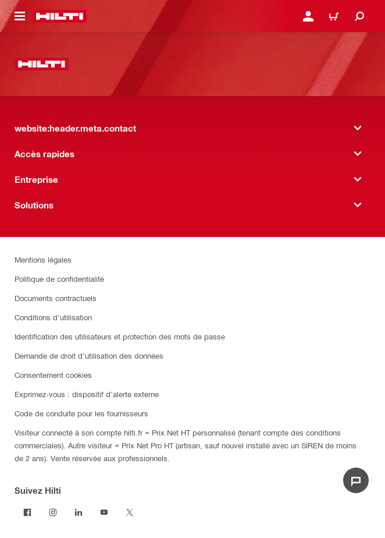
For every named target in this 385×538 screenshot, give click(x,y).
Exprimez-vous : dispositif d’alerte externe (87, 394)
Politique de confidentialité (59, 278)
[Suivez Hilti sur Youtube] (104, 512)
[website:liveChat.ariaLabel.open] (356, 480)
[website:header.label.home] (60, 16)
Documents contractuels (56, 297)
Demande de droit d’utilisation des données (89, 355)
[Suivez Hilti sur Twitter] (129, 512)
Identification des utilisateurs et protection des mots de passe (120, 336)
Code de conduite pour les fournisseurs (81, 413)
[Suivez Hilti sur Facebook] (27, 512)
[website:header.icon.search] (359, 16)
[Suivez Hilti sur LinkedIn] (78, 512)
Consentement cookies (53, 374)
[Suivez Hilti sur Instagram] (53, 512)
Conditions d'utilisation (53, 317)
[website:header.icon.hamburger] (20, 16)
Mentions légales (43, 259)
